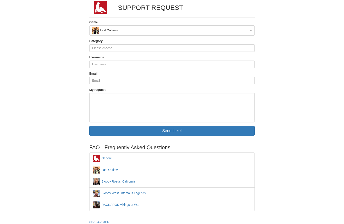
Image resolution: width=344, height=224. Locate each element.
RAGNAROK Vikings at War (116, 204)
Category (96, 41)
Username (96, 57)
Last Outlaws (106, 170)
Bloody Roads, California (114, 181)
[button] (172, 30)
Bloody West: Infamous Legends (119, 193)
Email (93, 73)
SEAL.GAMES (99, 222)
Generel (103, 158)
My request (97, 89)
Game (93, 22)
